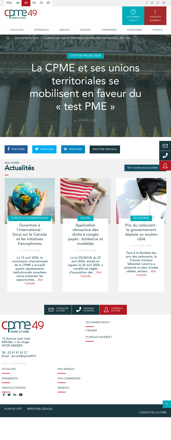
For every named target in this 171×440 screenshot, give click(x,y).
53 (34, 3)
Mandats (85, 30)
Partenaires (134, 30)
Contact (157, 30)
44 (18, 3)
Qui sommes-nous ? (98, 322)
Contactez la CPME (152, 412)
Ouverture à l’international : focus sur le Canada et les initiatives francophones (30, 234)
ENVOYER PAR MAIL (105, 149)
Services (64, 30)
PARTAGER (16, 149)
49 (26, 3)
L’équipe (91, 330)
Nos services (66, 369)
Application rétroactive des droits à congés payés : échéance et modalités (85, 234)
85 (48, 3)
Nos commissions (69, 378)
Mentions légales (39, 409)
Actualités (17, 30)
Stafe (23, 363)
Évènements (41, 30)
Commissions (109, 30)
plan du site (13, 409)
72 (41, 3)
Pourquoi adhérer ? (99, 337)
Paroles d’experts (14, 388)
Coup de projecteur (26, 38)
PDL (9, 3)
